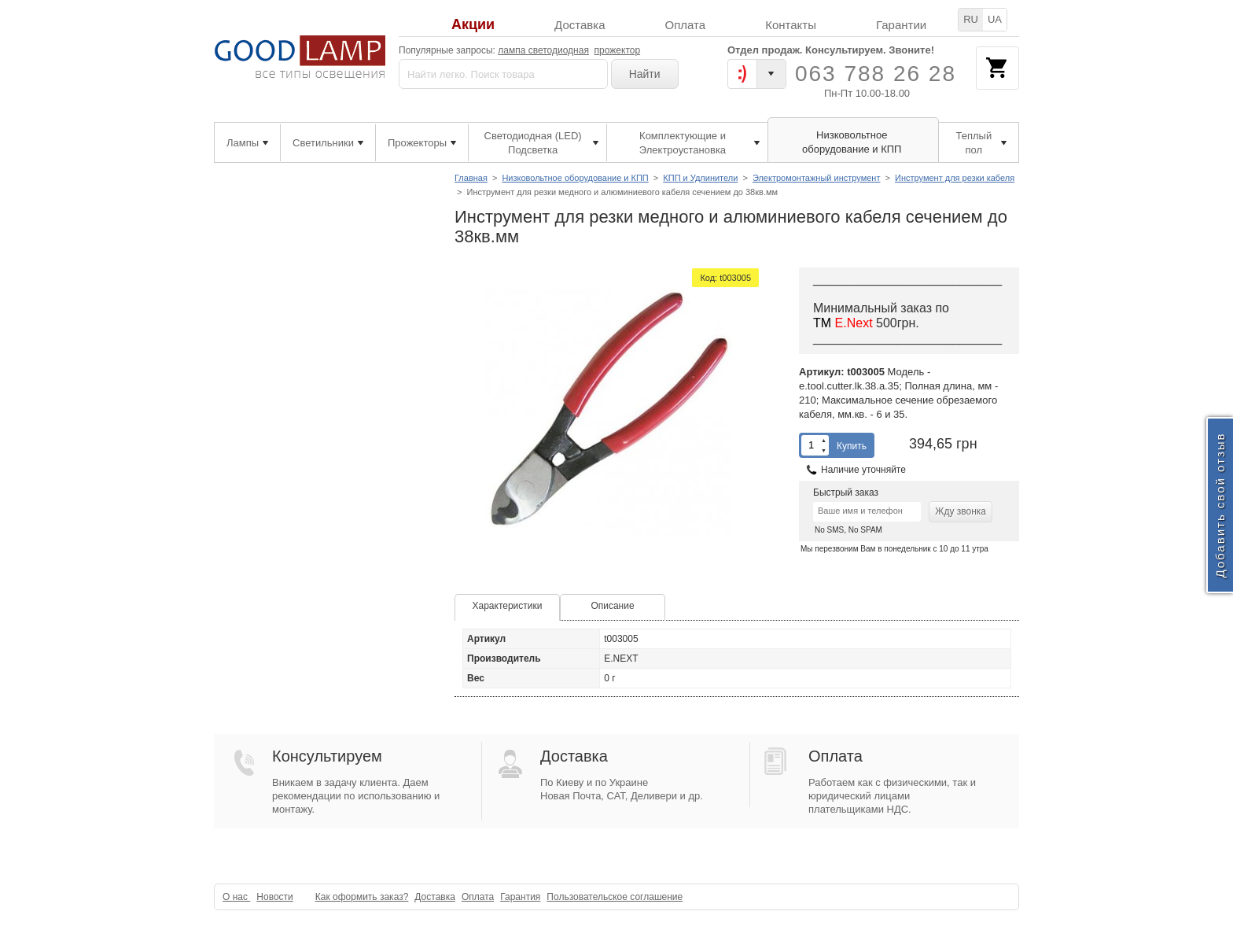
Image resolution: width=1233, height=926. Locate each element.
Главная (471, 178)
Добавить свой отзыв (1220, 504)
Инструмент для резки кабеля (954, 178)
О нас (236, 896)
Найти (645, 74)
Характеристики (508, 605)
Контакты (790, 24)
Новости (274, 896)
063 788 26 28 (875, 73)
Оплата (685, 24)
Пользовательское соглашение (615, 896)
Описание (612, 605)
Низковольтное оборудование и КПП (575, 178)
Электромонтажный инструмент (817, 178)
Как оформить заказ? (362, 896)
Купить (852, 446)
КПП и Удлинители (700, 178)
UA (995, 19)
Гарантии (901, 24)
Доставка (579, 24)
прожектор (617, 50)
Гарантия (520, 896)
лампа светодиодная (543, 50)
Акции (473, 24)
